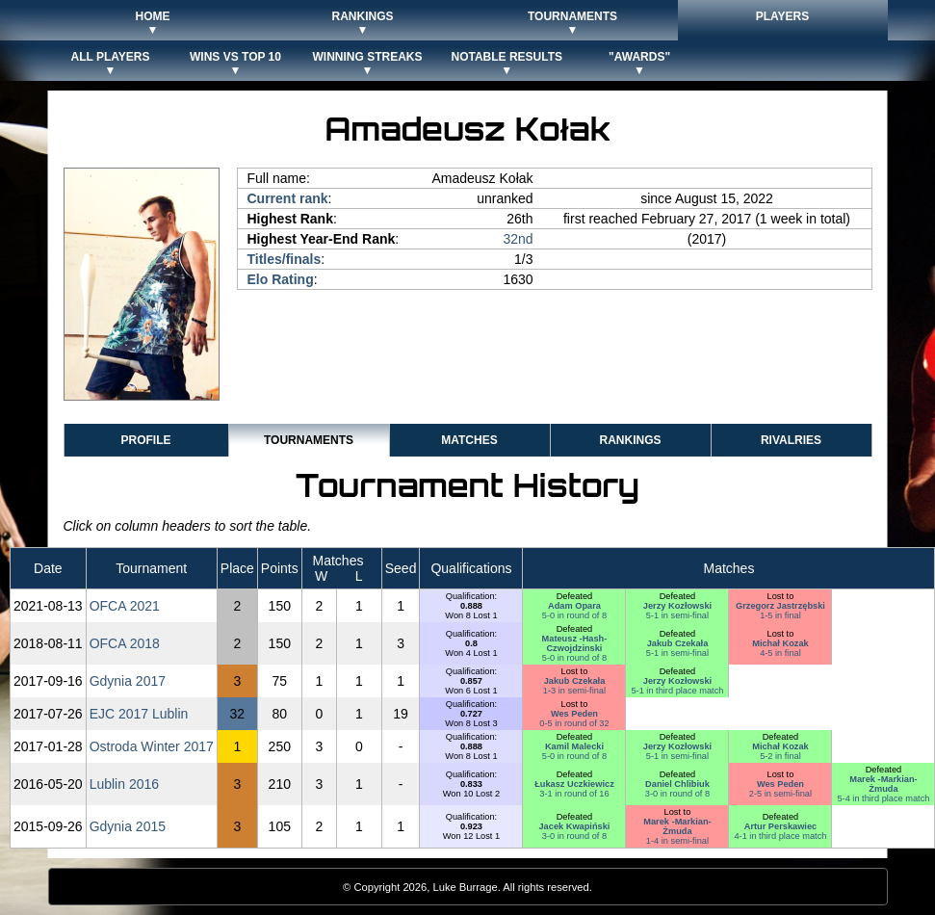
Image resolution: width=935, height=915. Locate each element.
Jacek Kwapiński (574, 826)
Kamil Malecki (574, 746)
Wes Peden (574, 714)
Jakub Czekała (678, 643)
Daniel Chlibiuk (677, 784)
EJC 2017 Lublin (139, 713)
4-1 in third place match (780, 836)
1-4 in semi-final (677, 841)
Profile (145, 440)
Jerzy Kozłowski (677, 606)
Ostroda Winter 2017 (152, 746)
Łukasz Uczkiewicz (574, 784)
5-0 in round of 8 (574, 615)
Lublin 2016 (124, 784)
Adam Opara (574, 606)
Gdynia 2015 (128, 826)
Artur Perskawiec (780, 826)
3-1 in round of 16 (574, 793)
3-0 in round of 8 (677, 793)
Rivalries (791, 440)
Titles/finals (284, 259)
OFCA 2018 (125, 643)
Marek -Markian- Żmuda (883, 784)
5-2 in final (780, 756)
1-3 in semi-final (574, 690)
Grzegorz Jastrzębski (780, 606)
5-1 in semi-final (677, 615)
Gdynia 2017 (128, 681)
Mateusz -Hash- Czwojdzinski (575, 643)
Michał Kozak (780, 643)
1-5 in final (780, 615)
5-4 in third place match (883, 798)
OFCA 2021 (125, 606)
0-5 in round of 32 (574, 723)
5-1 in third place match (677, 690)
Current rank (287, 198)
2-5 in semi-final (780, 793)
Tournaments (308, 440)
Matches (469, 440)
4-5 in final (780, 653)
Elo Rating (280, 279)
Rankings (630, 440)
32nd (517, 239)
